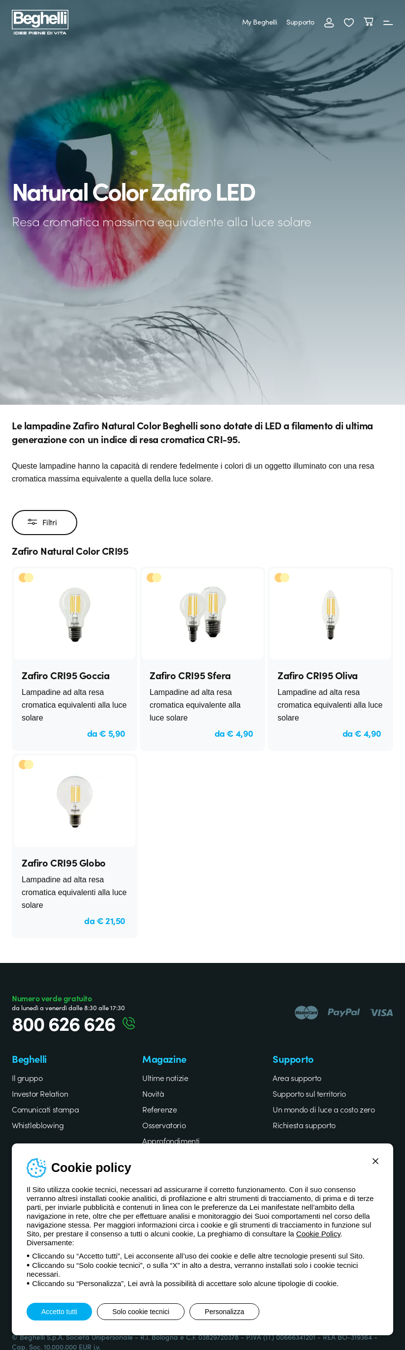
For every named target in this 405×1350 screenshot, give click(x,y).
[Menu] (388, 22)
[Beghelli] (40, 21)
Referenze (159, 1109)
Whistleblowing (37, 1124)
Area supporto (297, 1077)
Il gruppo (27, 1077)
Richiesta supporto (304, 1124)
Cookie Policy (318, 1234)
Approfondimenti (171, 1140)
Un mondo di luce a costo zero (323, 1109)
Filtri (42, 522)
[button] (349, 22)
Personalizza (224, 1312)
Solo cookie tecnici (140, 1312)
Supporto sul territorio (309, 1093)
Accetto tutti (59, 1312)
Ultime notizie (165, 1077)
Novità (153, 1093)
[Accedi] (329, 22)
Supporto (300, 22)
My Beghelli (259, 22)
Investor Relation (40, 1093)
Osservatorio (164, 1124)
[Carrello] (369, 22)
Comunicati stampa (45, 1109)
